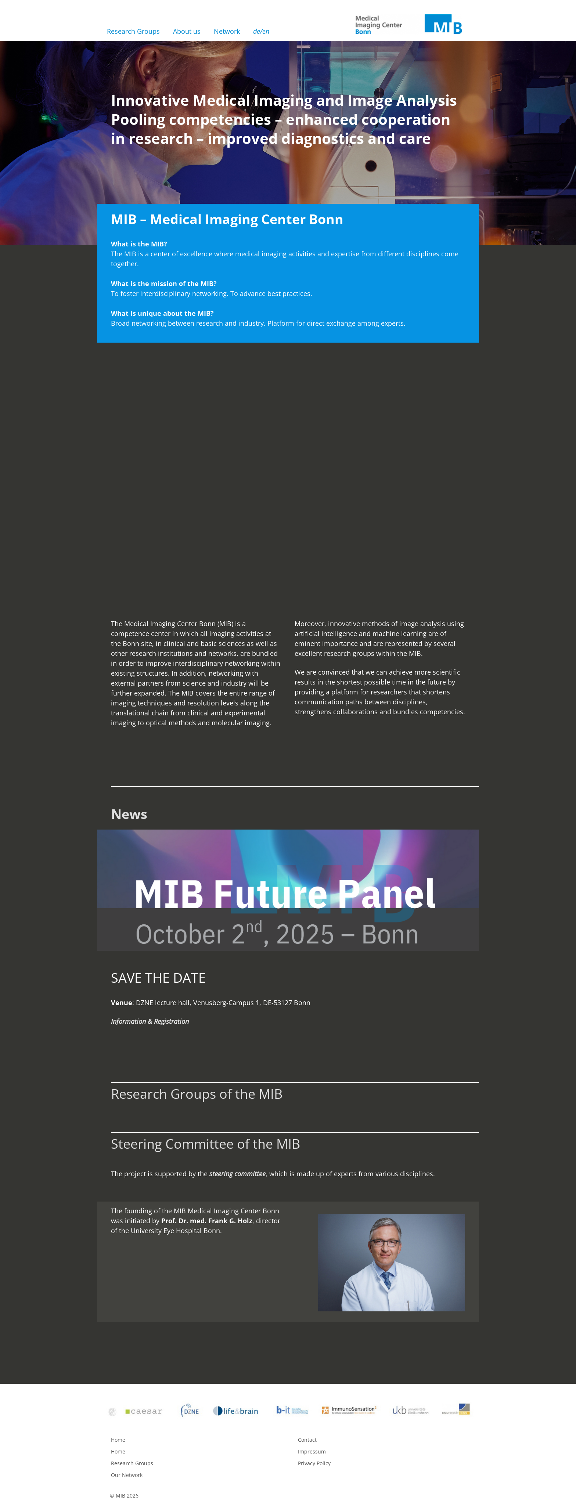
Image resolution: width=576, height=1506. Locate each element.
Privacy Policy (314, 1463)
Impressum (312, 1451)
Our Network (127, 1474)
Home (118, 1439)
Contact (307, 1439)
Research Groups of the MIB (196, 1094)
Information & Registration (150, 1021)
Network (227, 31)
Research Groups (133, 31)
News (129, 814)
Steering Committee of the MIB (205, 1144)
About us (187, 31)
